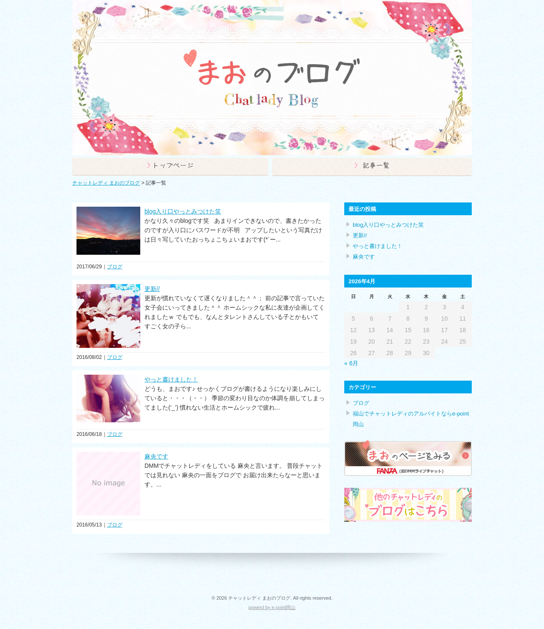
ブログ (114, 267)
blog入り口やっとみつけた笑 (182, 211)
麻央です (156, 456)
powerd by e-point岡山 (272, 607)
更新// (152, 288)
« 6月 (351, 363)
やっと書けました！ (171, 379)
